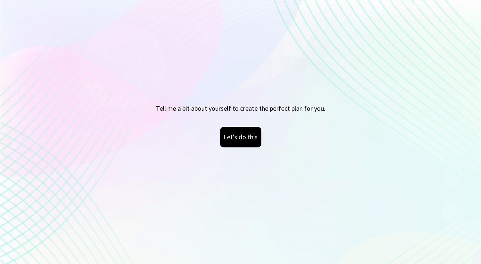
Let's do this (241, 137)
